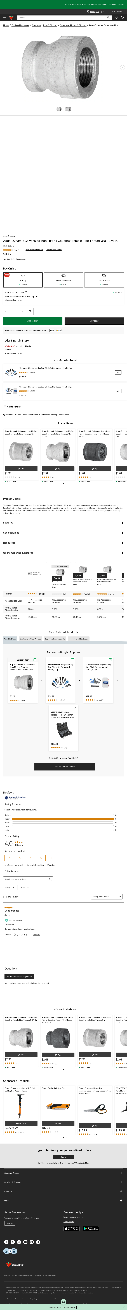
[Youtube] (25, 1242)
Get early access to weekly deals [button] (62, 1307)
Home (6, 25)
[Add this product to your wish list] (30, 311)
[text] (21, 477)
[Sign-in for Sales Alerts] (14, 258)
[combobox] (109, 897)
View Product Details (34, 249)
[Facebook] (6, 1242)
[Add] (118, 372)
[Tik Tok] (38, 1242)
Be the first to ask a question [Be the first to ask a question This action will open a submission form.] (19, 976)
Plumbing (36, 25)
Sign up (10, 1223)
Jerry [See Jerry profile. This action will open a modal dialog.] (7, 915)
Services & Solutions (63, 1182)
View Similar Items (54, 249)
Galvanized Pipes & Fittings (73, 25)
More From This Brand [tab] (78, 639)
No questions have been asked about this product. (26, 983)
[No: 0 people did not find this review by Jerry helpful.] (24, 934)
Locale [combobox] (25, 887)
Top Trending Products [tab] (55, 639)
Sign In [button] (63, 1157)
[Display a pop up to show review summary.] (37, 372)
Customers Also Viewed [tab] (30, 639)
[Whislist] (116, 17)
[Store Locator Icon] (88, 11)
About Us (63, 1191)
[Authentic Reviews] (15, 798)
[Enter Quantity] (14, 311)
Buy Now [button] (94, 321)
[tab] (23, 280)
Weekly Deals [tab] (10, 639)
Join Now (85, 1163)
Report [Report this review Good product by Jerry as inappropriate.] (36, 934)
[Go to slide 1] (59, 109)
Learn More (121, 4)
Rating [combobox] (10, 887)
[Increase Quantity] (22, 311)
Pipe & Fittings (50, 25)
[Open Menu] (4, 17)
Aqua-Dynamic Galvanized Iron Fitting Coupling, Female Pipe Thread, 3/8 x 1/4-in (60, 240)
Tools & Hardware (20, 25)
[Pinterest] (32, 1242)
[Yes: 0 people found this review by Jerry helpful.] (17, 934)
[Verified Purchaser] (14, 920)
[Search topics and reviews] (28, 879)
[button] (108, 17)
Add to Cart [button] (32, 321)
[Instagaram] (19, 1242)
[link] (12, 249)
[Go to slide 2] (68, 109)
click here (64, 414)
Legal (63, 1200)
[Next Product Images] (122, 67)
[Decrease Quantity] (5, 311)
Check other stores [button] (13, 300)
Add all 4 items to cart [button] (64, 767)
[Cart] (122, 17)
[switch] (31, 573)
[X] (13, 1242)
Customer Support (63, 1173)
